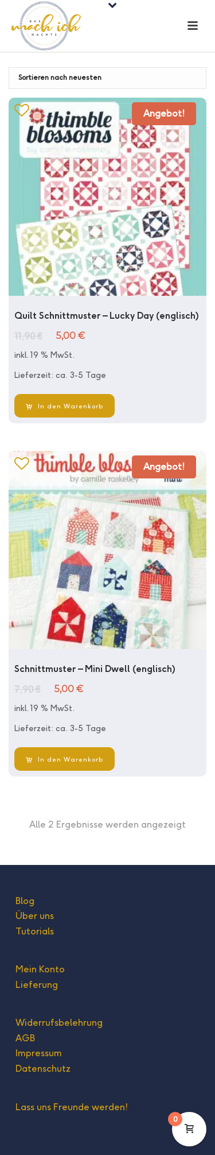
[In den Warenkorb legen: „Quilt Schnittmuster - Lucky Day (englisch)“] (64, 406)
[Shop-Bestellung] (107, 78)
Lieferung (36, 985)
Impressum (38, 1053)
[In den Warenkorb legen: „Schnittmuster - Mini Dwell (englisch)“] (64, 759)
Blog (24, 901)
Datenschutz (43, 1069)
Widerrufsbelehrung (59, 1023)
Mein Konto (40, 969)
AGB (25, 1038)
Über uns (34, 916)
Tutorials (34, 931)
